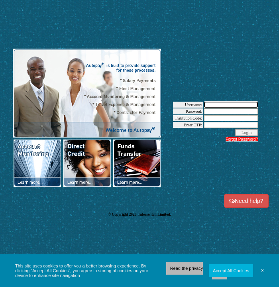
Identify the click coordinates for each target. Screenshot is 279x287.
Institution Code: (188, 118)
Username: (193, 104)
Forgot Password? (242, 139)
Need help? (246, 201)
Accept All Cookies (231, 270)
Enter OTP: (193, 125)
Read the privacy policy (197, 270)
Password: (194, 111)
